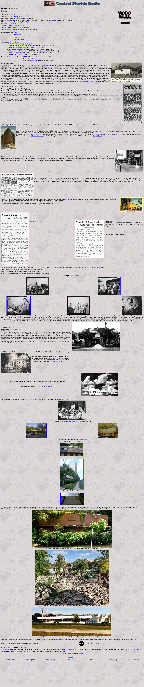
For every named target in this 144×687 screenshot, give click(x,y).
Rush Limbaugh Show (51, 639)
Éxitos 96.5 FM (134, 649)
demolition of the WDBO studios (62, 605)
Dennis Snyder (82, 439)
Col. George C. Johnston (84, 131)
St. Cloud (106, 134)
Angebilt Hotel (97, 136)
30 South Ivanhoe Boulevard (38, 382)
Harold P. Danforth (89, 81)
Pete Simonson (47, 386)
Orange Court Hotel (56, 361)
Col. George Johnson (59, 335)
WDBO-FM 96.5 (6, 649)
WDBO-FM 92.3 (44, 51)
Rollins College (46, 65)
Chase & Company (37, 136)
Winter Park (119, 134)
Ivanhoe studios (66, 439)
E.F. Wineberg (35, 65)
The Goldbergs (73, 421)
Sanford (112, 134)
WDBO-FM (34, 399)
